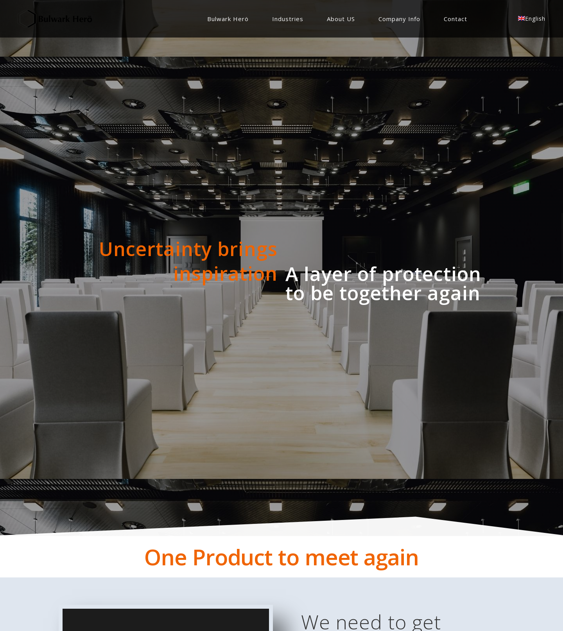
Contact (455, 19)
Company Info (399, 19)
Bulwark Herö (228, 19)
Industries (287, 19)
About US (341, 19)
